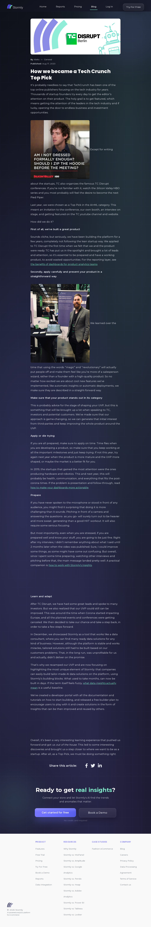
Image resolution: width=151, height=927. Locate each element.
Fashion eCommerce (102, 849)
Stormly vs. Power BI (74, 902)
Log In (109, 6)
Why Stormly (70, 849)
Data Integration (43, 884)
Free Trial (40, 855)
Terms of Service (128, 879)
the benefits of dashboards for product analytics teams (66, 264)
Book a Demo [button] (98, 812)
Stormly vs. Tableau (73, 908)
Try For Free (133, 7)
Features (39, 849)
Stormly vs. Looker (73, 914)
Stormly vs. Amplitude (74, 861)
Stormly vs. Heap (72, 884)
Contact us (125, 884)
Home (43, 6)
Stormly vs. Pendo (73, 879)
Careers (124, 855)
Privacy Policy (127, 861)
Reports (60, 6)
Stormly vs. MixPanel (74, 855)
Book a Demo (42, 872)
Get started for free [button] (55, 812)
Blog (93, 6)
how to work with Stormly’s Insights (72, 565)
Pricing (78, 6)
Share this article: (63, 765)
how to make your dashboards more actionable (61, 487)
